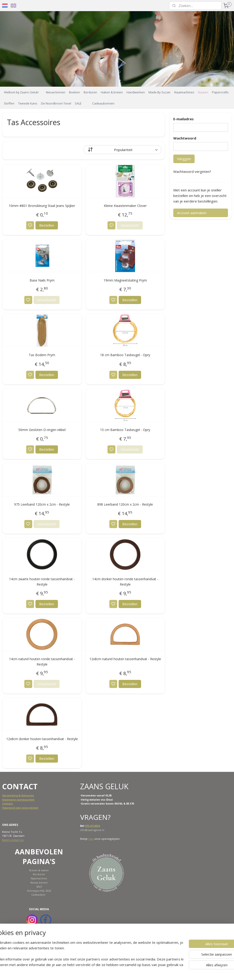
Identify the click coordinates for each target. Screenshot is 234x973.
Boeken (74, 92)
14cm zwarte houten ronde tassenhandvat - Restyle (42, 581)
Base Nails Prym (42, 280)
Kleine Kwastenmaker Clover (125, 205)
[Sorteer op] (122, 149)
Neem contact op (13, 840)
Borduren (90, 92)
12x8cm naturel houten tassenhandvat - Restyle (125, 659)
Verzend (7, 795)
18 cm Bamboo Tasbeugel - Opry (125, 355)
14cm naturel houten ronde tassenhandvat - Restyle (42, 661)
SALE (78, 103)
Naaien (203, 92)
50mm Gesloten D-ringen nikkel (42, 430)
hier (91, 838)
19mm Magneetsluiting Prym (125, 280)
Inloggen (184, 158)
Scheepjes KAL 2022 (39, 890)
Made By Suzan (160, 92)
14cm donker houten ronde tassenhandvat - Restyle (125, 581)
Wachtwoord (184, 138)
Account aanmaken (191, 212)
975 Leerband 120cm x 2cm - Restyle (42, 504)
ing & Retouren (23, 795)
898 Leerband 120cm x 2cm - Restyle (125, 504)
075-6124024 (92, 825)
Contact (7, 803)
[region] (86, 953)
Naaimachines (184, 92)
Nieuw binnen (55, 92)
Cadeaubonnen (103, 103)
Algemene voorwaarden (18, 799)
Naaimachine (39, 878)
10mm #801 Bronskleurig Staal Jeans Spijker (42, 205)
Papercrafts (220, 92)
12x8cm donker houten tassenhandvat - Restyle (42, 739)
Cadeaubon (38, 894)
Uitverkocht (129, 225)
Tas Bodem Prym (42, 355)
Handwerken (135, 92)
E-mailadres (183, 119)
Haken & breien (112, 92)
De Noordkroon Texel (56, 103)
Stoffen (9, 103)
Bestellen (46, 225)
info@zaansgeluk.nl (92, 830)
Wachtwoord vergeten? (192, 171)
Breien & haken (39, 870)
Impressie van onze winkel (20, 807)
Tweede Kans (27, 103)
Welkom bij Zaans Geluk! (21, 92)
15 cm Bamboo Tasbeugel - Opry (125, 430)
